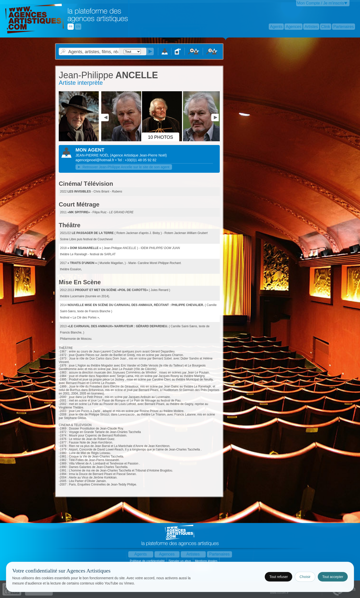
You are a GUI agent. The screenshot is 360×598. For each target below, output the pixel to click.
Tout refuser (278, 577)
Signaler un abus (180, 561)
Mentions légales (206, 561)
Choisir (305, 577)
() (138, 155)
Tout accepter (332, 577)
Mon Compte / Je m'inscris (320, 3)
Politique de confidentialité (148, 561)
